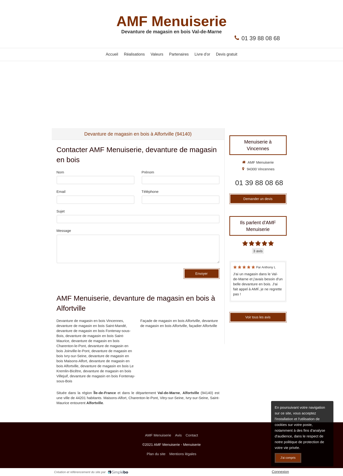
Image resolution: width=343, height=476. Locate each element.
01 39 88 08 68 (261, 38)
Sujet (61, 211)
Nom (60, 172)
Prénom (148, 172)
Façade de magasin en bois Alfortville (170, 321)
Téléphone (150, 191)
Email (61, 191)
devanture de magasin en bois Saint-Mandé (91, 326)
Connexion (280, 472)
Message (64, 231)
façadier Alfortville (203, 326)
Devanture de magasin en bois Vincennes (90, 321)
